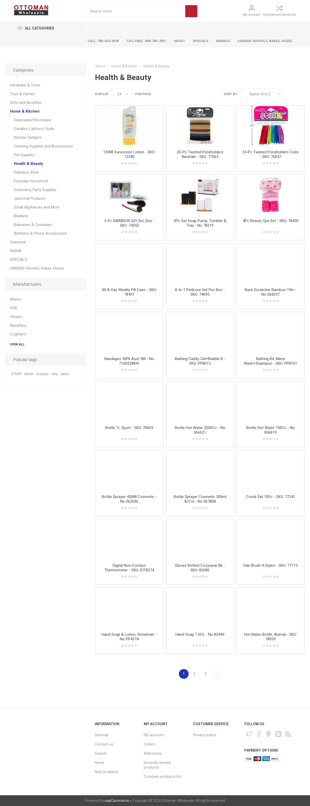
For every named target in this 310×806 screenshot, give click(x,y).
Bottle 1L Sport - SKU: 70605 (129, 427)
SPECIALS (18, 259)
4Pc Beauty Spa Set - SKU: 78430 (270, 220)
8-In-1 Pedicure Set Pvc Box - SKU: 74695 (200, 292)
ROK (13, 308)
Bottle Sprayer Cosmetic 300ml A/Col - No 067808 (200, 499)
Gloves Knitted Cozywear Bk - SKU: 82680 (200, 567)
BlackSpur (18, 325)
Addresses (153, 753)
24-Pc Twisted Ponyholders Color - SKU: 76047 (270, 154)
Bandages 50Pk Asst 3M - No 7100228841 (129, 361)
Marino (16, 299)
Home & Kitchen (25, 111)
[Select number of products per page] (122, 94)
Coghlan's (18, 334)
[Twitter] (249, 734)
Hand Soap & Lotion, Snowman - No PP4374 (129, 636)
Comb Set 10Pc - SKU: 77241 (270, 496)
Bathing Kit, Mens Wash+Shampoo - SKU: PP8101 (270, 361)
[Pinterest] (269, 734)
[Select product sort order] (262, 94)
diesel (29, 374)
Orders (149, 744)
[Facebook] (259, 734)
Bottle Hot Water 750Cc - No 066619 (270, 430)
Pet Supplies (24, 155)
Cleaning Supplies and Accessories (43, 146)
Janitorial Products (30, 198)
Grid (291, 94)
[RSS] (288, 734)
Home (100, 66)
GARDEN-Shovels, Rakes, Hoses (37, 268)
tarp (54, 374)
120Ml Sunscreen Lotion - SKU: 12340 (129, 154)
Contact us (104, 744)
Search (191, 11)
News (99, 762)
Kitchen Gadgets (28, 137)
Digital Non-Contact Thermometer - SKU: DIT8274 (129, 567)
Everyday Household (31, 181)
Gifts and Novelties (26, 102)
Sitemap (102, 735)
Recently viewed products (157, 765)
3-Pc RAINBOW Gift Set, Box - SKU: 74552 (129, 223)
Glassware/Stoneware (32, 120)
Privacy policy (204, 735)
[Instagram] (278, 734)
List (301, 94)
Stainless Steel (26, 172)
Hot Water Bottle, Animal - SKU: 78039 (270, 636)
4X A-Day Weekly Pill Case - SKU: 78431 (129, 292)
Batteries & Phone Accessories (40, 233)
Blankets (21, 216)
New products (106, 772)
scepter (42, 374)
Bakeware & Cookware (33, 224)
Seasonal (18, 242)
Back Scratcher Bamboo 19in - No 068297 (270, 292)
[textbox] (135, 11)
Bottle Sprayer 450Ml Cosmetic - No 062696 (129, 499)
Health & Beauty (28, 163)
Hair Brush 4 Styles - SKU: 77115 (270, 565)
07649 (16, 374)
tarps (65, 374)
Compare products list (279, 14)
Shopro (16, 316)
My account (251, 14)
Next (216, 674)
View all (17, 344)
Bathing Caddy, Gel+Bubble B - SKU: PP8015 (200, 361)
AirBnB (15, 250)
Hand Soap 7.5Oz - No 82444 (200, 634)
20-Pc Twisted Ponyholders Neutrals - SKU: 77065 (200, 154)
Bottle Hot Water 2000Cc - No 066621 (200, 430)
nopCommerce (117, 801)
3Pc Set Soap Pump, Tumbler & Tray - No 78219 (200, 223)
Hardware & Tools (25, 85)
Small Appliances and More (37, 207)
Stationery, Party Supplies (35, 189)
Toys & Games (22, 94)
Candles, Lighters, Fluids (34, 128)
